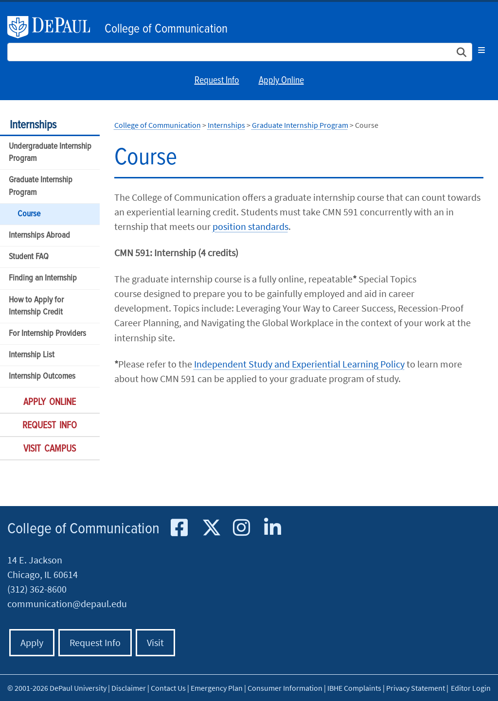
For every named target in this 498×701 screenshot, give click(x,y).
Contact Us (168, 688)
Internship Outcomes (42, 376)
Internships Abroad (39, 235)
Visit (155, 642)
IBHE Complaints (354, 688)
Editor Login (471, 688)
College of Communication (166, 29)
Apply (31, 642)
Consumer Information (285, 688)
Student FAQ (29, 257)
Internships (33, 125)
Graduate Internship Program (40, 186)
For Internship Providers (47, 333)
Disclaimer (128, 688)
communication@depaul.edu (67, 603)
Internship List (31, 355)
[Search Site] (239, 52)
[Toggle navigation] (481, 50)
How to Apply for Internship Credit (36, 306)
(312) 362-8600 (37, 589)
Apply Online (281, 80)
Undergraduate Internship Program (50, 152)
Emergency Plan (217, 688)
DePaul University (53, 27)
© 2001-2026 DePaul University (57, 688)
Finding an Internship (43, 278)
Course (29, 214)
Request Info (217, 80)
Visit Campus (49, 449)
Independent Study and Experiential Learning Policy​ (299, 364)
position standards (250, 226)
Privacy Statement (415, 688)
